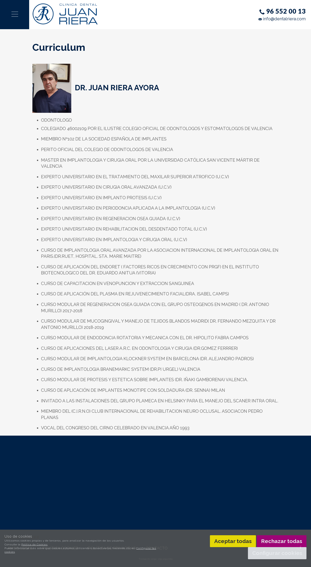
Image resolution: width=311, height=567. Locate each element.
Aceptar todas (233, 541)
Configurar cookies (277, 553)
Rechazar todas (281, 541)
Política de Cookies (34, 544)
